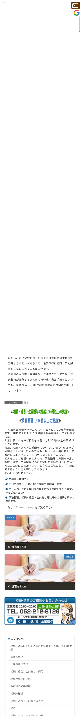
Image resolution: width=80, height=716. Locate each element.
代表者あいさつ (19, 664)
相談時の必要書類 (20, 686)
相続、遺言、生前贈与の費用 (26, 671)
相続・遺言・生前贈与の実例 (26, 701)
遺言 (26, 402)
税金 (12, 708)
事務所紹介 (16, 657)
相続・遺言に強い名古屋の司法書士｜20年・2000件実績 (41, 648)
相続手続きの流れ (20, 679)
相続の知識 (16, 693)
